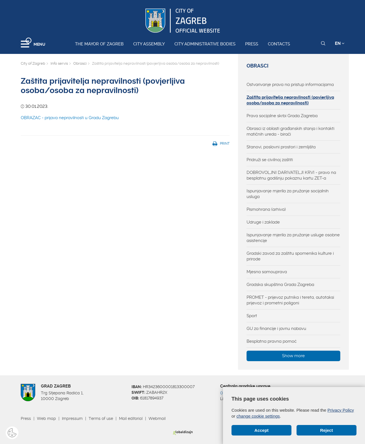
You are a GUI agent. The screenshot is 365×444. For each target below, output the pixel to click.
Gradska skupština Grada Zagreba (280, 284)
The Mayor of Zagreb (99, 44)
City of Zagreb (33, 63)
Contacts (279, 44)
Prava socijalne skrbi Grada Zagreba (282, 115)
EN (340, 43)
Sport (252, 315)
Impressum (72, 418)
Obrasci (80, 63)
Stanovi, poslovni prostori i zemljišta (281, 147)
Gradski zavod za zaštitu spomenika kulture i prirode (290, 256)
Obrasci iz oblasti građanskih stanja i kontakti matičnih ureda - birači (290, 131)
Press (251, 44)
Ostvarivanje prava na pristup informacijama (290, 84)
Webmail (157, 418)
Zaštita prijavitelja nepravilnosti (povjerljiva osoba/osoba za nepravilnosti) (290, 100)
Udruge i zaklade (263, 222)
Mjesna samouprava (267, 271)
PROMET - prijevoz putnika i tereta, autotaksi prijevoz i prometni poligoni (290, 300)
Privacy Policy (341, 410)
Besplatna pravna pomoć (272, 341)
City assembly (149, 44)
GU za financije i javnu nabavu (276, 328)
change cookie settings (258, 416)
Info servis (59, 63)
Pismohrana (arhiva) (266, 209)
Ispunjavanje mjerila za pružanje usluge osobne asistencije (293, 237)
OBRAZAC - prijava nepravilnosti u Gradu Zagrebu (70, 117)
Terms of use (101, 418)
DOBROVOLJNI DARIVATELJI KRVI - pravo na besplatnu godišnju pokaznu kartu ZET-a (291, 175)
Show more (293, 355)
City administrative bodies (204, 44)
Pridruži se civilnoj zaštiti (270, 159)
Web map (46, 418)
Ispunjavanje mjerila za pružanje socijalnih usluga (288, 193)
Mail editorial (131, 418)
